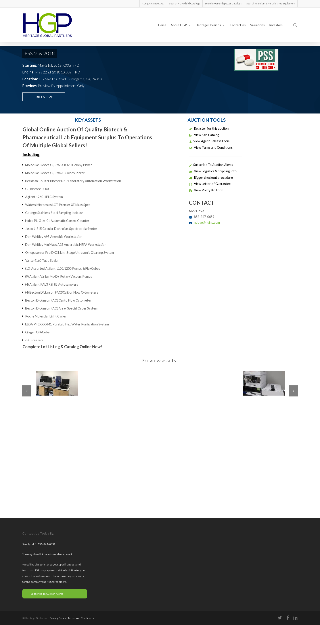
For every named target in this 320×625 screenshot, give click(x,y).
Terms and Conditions (81, 618)
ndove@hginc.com (207, 222)
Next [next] (293, 390)
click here (44, 554)
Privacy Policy (58, 618)
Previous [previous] (26, 390)
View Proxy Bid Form (206, 190)
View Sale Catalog (204, 135)
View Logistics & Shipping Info (213, 171)
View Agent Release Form (209, 141)
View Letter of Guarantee (210, 184)
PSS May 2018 (40, 53)
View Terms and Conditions (211, 147)
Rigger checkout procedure (211, 177)
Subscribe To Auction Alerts (211, 165)
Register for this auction (209, 128)
